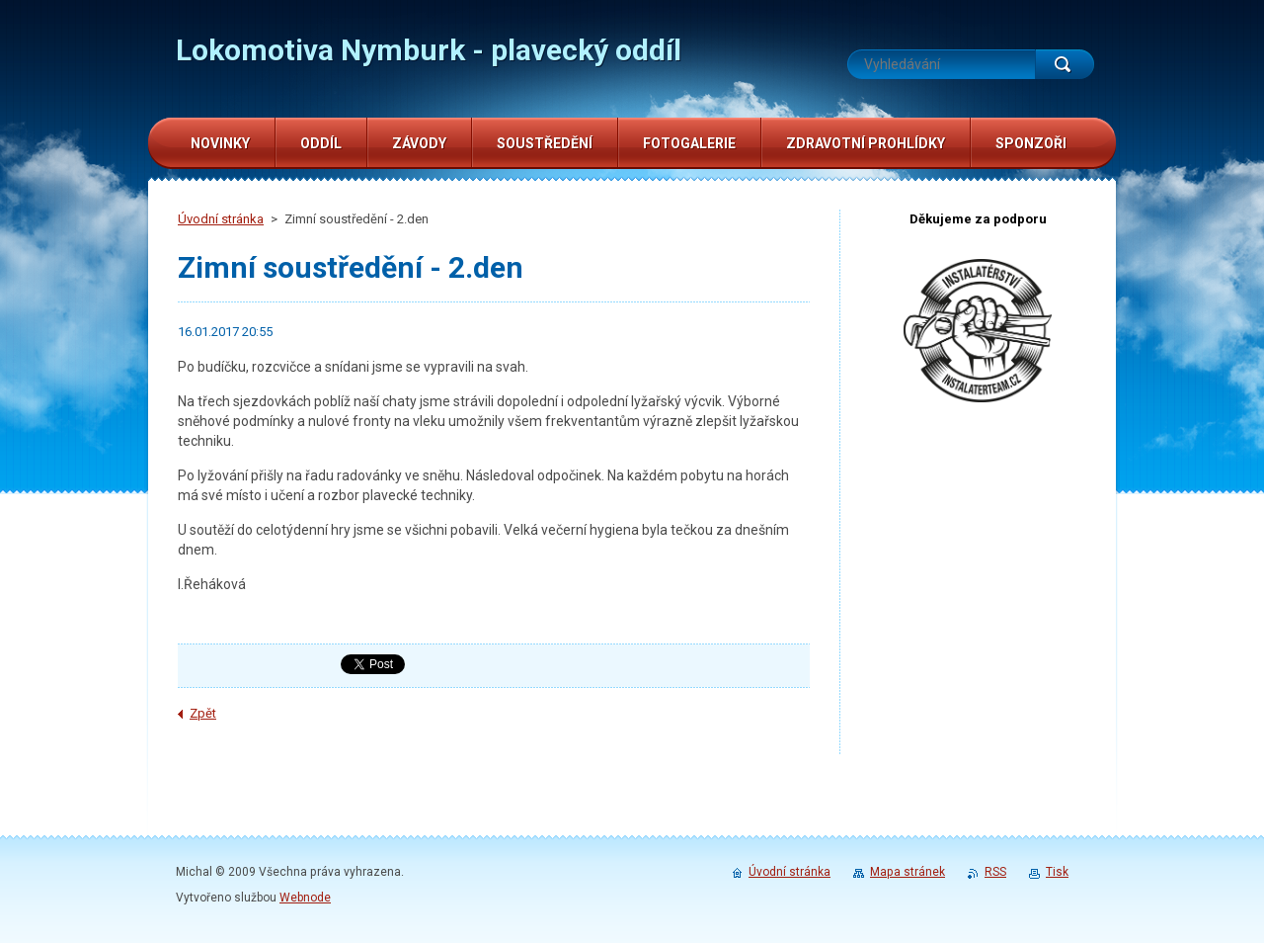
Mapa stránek (907, 872)
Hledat (1064, 64)
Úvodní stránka (221, 219)
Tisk (1057, 872)
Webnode (305, 897)
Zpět (203, 713)
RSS (995, 872)
